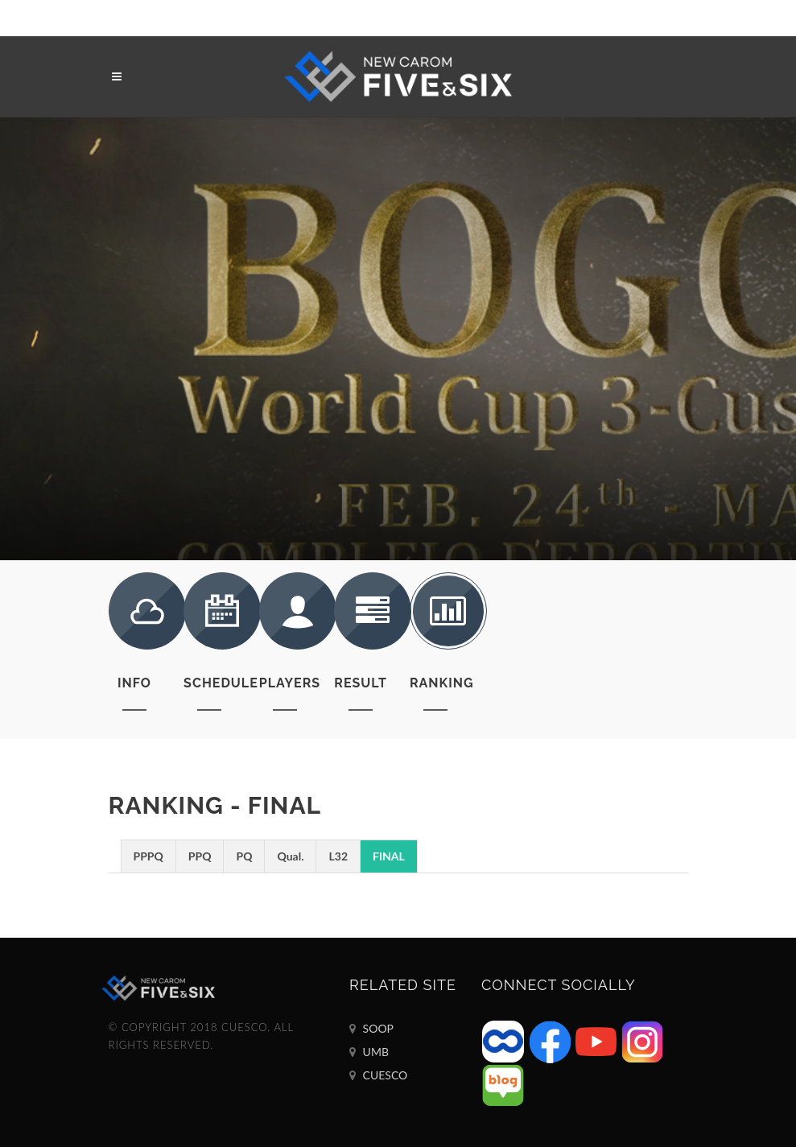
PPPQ (148, 856)
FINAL (389, 856)
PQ (244, 856)
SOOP (371, 1029)
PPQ (200, 856)
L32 (338, 856)
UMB (369, 1052)
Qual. (290, 856)
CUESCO (378, 1075)
